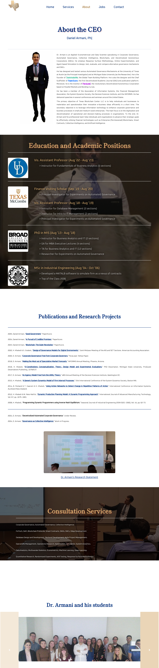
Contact (119, 7)
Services (68, 7)
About (86, 7)
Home (50, 7)
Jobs (102, 7)
